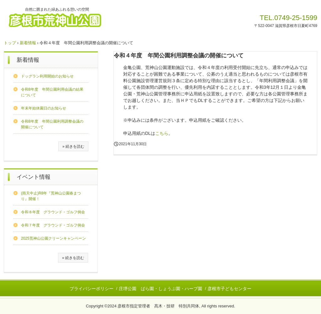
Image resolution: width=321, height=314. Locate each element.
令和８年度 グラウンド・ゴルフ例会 (53, 212)
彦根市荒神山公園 (62, 20)
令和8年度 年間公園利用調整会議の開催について (52, 124)
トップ (10, 42)
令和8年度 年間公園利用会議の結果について (52, 92)
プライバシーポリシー (91, 288)
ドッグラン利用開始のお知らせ (47, 76)
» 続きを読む (73, 146)
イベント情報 (33, 177)
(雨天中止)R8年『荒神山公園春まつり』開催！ (51, 196)
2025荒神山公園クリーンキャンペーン (53, 238)
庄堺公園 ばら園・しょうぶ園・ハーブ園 (160, 288)
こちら (161, 133)
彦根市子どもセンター (229, 288)
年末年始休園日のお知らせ (43, 108)
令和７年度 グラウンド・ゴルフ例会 (53, 225)
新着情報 (28, 42)
